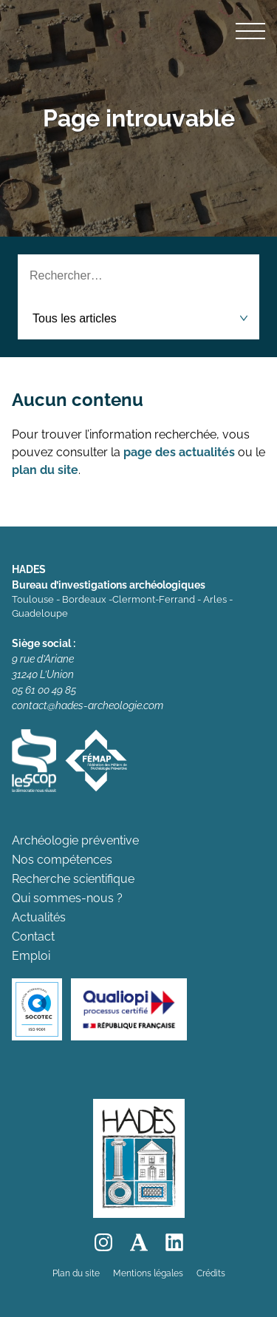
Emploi (31, 956)
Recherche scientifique (73, 879)
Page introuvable (139, 118)
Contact (33, 937)
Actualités (39, 917)
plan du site (45, 470)
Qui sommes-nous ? (67, 898)
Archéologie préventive (75, 840)
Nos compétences (62, 860)
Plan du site (76, 1273)
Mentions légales (148, 1273)
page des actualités (179, 452)
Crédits (210, 1273)
